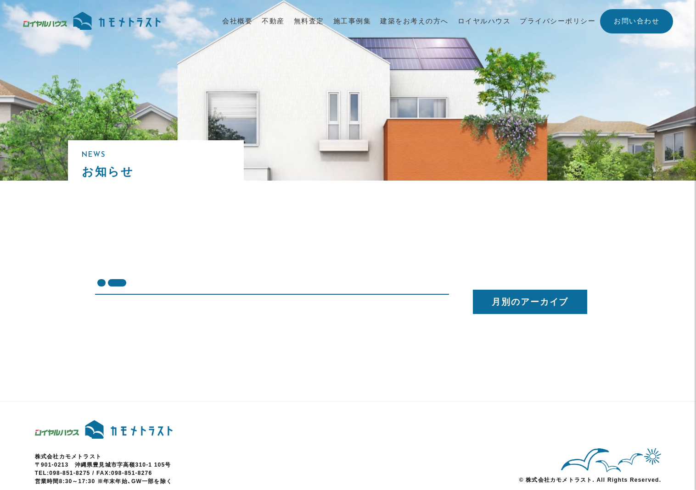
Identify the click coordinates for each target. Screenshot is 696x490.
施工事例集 (352, 21)
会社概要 (237, 21)
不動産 (273, 21)
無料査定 (309, 21)
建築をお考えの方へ (414, 21)
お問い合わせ (636, 21)
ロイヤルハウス (484, 21)
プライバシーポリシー (557, 21)
